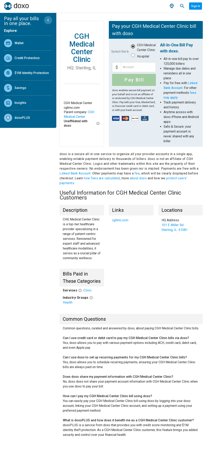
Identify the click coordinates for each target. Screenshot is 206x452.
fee (137, 173)
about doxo (138, 178)
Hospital (143, 56)
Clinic (87, 290)
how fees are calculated (102, 178)
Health (67, 302)
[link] (28, 43)
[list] (28, 79)
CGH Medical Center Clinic (146, 47)
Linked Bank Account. (76, 173)
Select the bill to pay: (120, 51)
